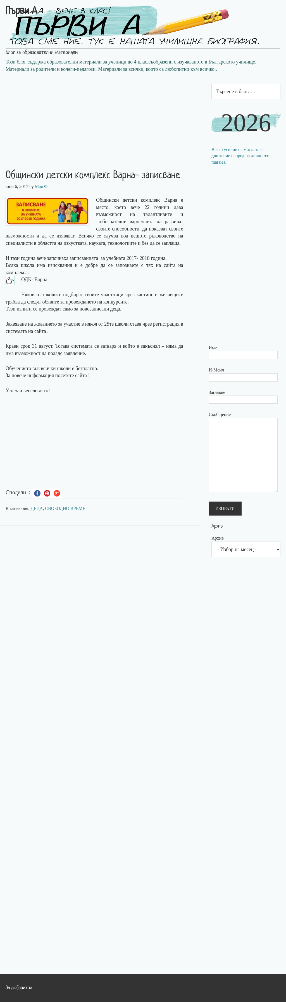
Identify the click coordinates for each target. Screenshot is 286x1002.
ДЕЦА (37, 508)
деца (115, 309)
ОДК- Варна (34, 279)
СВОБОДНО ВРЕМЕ (65, 508)
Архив (217, 538)
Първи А (21, 11)
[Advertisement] (100, 117)
